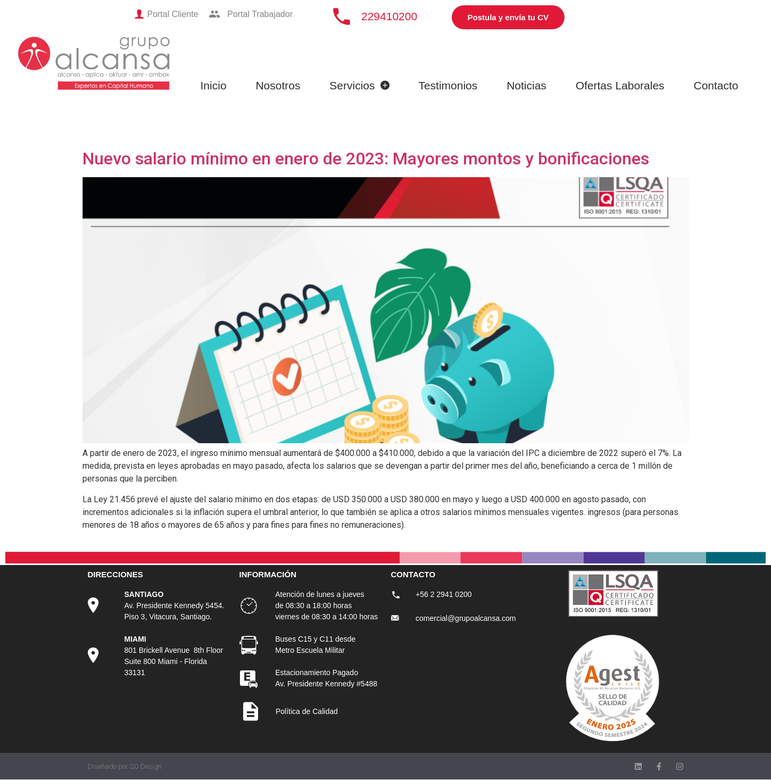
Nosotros (277, 85)
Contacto (715, 85)
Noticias (526, 85)
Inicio (214, 85)
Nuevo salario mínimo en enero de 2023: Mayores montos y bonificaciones (365, 158)
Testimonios (447, 85)
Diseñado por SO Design (125, 766)
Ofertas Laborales (620, 85)
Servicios (359, 85)
